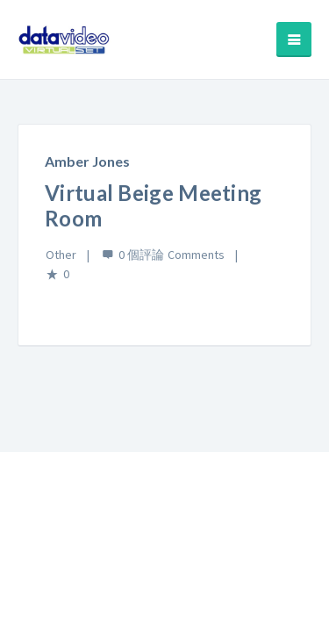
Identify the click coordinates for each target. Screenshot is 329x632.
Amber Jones (87, 161)
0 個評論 (141, 254)
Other (61, 254)
